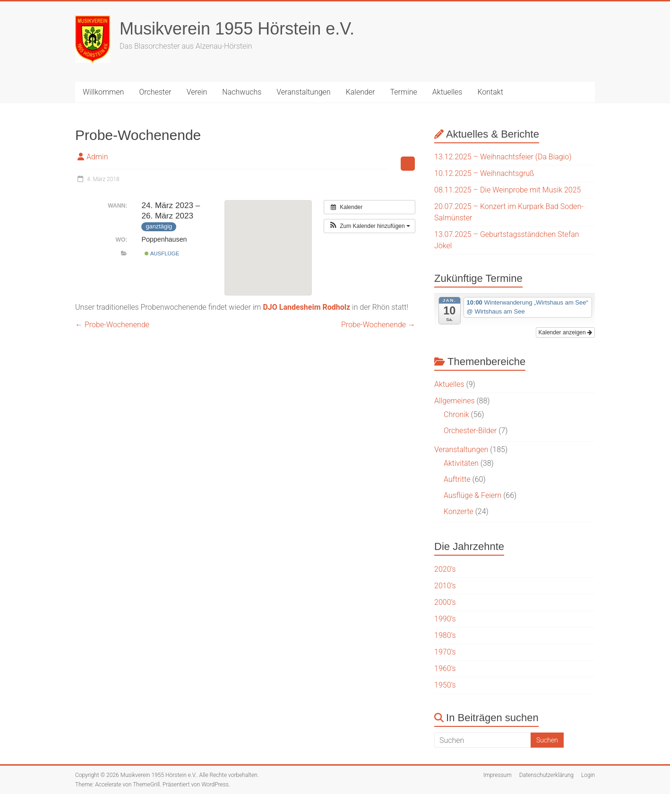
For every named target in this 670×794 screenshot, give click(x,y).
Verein (197, 91)
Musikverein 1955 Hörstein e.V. (237, 28)
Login (588, 775)
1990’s (445, 618)
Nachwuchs (241, 91)
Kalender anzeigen (565, 332)
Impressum (497, 775)
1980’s (445, 635)
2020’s (445, 569)
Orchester (155, 91)
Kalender (360, 91)
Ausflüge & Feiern (472, 495)
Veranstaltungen (303, 91)
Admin (97, 156)
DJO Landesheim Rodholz (306, 307)
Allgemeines (454, 400)
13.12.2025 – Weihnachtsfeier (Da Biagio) (502, 156)
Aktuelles (447, 91)
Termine (403, 91)
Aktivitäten (461, 463)
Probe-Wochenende (112, 324)
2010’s (445, 585)
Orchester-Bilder (470, 430)
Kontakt (490, 91)
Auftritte (457, 479)
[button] (369, 226)
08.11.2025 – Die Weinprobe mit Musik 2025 (507, 189)
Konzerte (458, 511)
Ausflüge (162, 253)
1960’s (445, 668)
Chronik (456, 414)
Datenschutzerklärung (546, 775)
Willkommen (103, 91)
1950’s (445, 685)
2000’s (445, 602)
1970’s (445, 651)
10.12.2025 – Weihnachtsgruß (484, 173)
